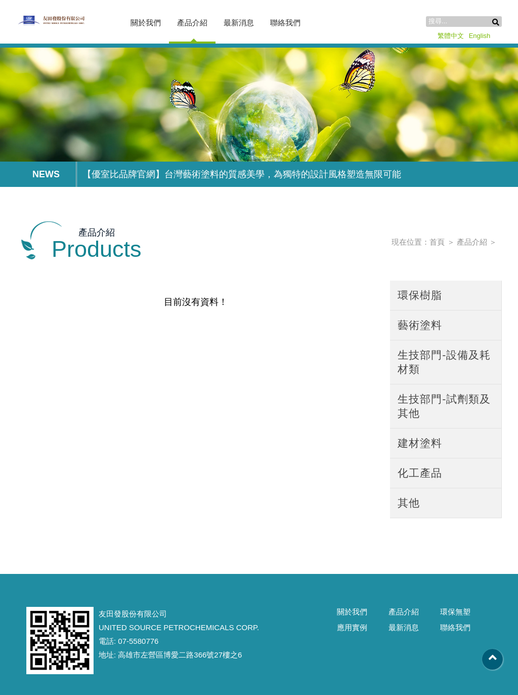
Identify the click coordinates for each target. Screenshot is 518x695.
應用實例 (352, 627)
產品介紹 (192, 22)
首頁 (437, 242)
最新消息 (239, 22)
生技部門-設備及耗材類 (444, 362)
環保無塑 (455, 611)
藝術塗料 (420, 325)
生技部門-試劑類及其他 (444, 406)
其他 (409, 503)
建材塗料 (420, 443)
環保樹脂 (420, 295)
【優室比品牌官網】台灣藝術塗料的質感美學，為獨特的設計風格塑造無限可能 (241, 174)
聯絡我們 (285, 22)
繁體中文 (451, 36)
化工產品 (420, 473)
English (480, 36)
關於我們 (146, 22)
